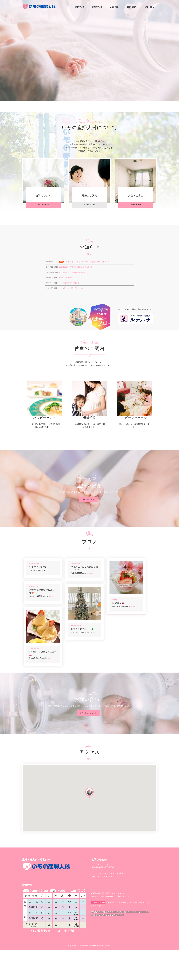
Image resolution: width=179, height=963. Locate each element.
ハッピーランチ (44, 430)
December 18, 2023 (78, 645)
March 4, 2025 (117, 619)
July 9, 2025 (33, 583)
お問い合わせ (149, 7)
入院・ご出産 (135, 197)
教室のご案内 (131, 7)
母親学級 (89, 430)
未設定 (114, 612)
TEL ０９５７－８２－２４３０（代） (108, 886)
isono (48, 583)
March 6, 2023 (34, 671)
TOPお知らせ (75, 576)
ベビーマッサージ (134, 430)
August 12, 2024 (35, 609)
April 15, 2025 (76, 586)
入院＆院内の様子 (77, 638)
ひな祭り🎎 (118, 615)
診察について (97, 7)
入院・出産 (114, 7)
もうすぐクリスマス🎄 (82, 641)
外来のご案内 (89, 197)
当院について (79, 7)
